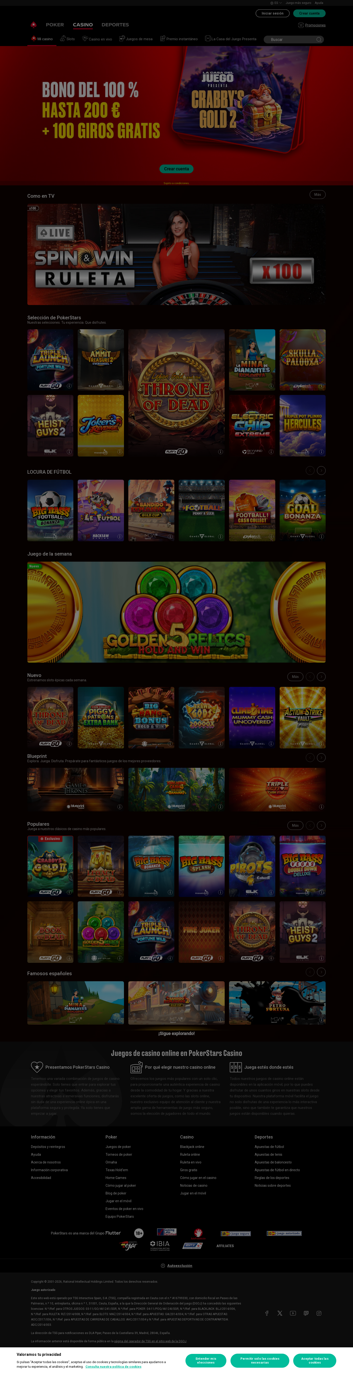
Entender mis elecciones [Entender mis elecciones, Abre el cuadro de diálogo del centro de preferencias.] (206, 1360)
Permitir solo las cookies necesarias (259, 1360)
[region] (176, 1360)
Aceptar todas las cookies (315, 1360)
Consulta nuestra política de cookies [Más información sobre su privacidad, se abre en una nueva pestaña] (113, 1366)
